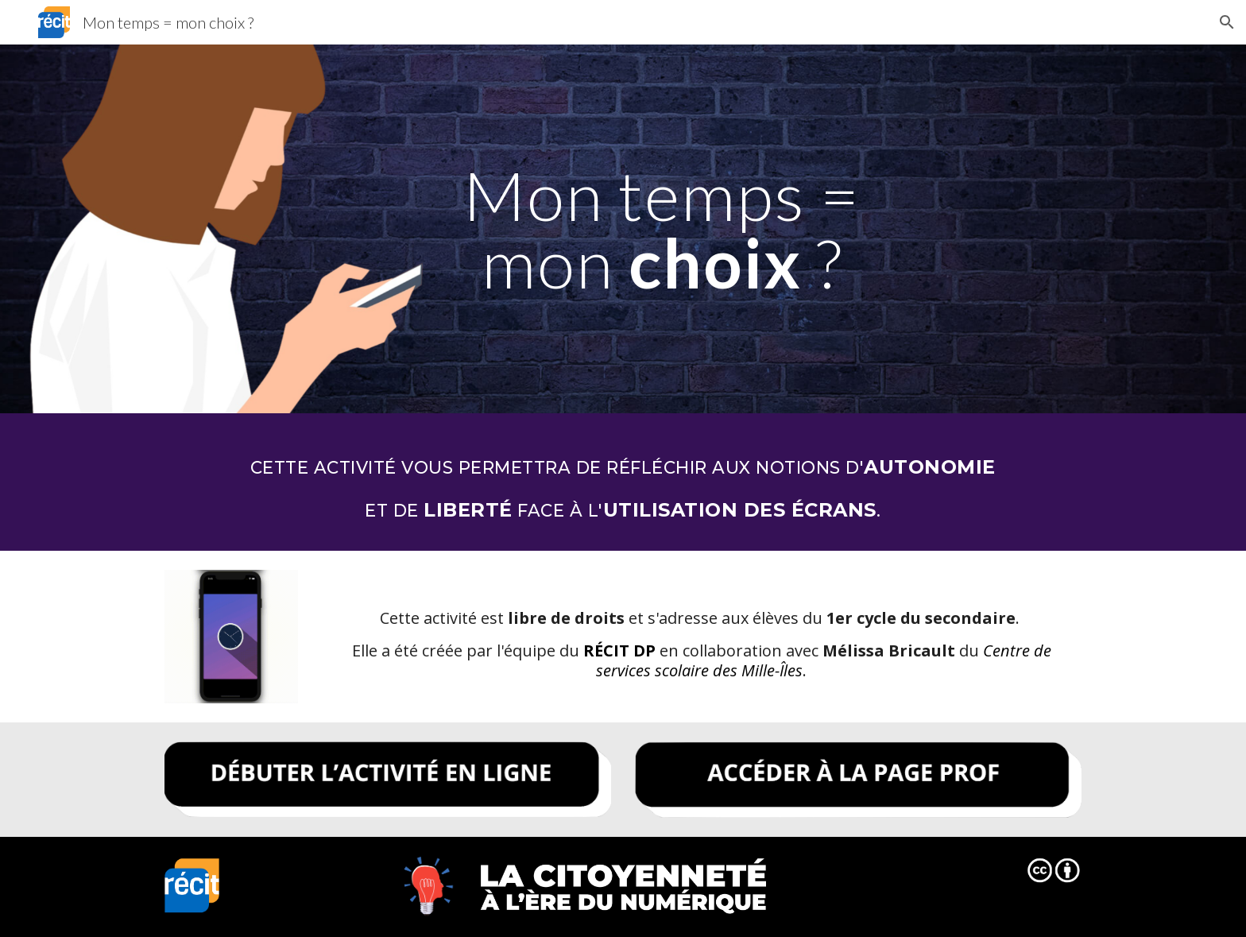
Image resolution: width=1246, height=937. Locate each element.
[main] (662, 229)
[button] (1227, 22)
